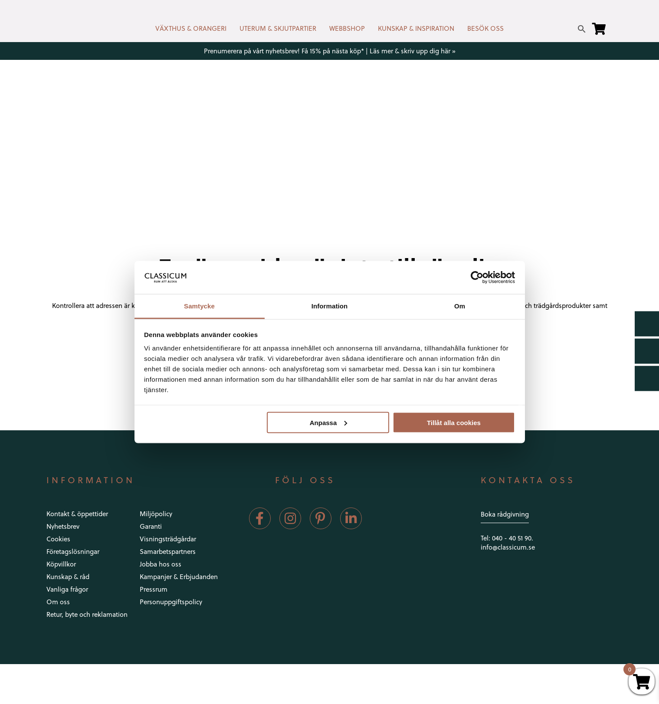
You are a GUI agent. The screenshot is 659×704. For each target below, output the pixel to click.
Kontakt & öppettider (77, 513)
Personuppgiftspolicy (171, 601)
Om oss (58, 601)
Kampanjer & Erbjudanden (179, 576)
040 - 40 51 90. (512, 538)
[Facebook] (260, 518)
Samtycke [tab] (199, 306)
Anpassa (329, 422)
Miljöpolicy (156, 513)
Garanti (151, 526)
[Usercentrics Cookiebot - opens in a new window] (477, 277)
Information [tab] (329, 306)
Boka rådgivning (505, 514)
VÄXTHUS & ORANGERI (190, 28)
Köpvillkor (61, 564)
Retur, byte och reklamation (87, 614)
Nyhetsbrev (62, 526)
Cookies (58, 539)
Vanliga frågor (67, 589)
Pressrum (153, 589)
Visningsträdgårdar (168, 539)
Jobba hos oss (160, 564)
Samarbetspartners (168, 551)
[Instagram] (290, 518)
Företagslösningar (72, 551)
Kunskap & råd (67, 576)
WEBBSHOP (347, 28)
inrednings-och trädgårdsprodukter (538, 305)
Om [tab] (459, 306)
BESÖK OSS (485, 28)
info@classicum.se (508, 547)
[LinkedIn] (351, 518)
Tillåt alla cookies (454, 422)
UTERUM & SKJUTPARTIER (277, 28)
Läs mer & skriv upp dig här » (413, 51)
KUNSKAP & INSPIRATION (416, 28)
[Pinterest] (320, 518)
